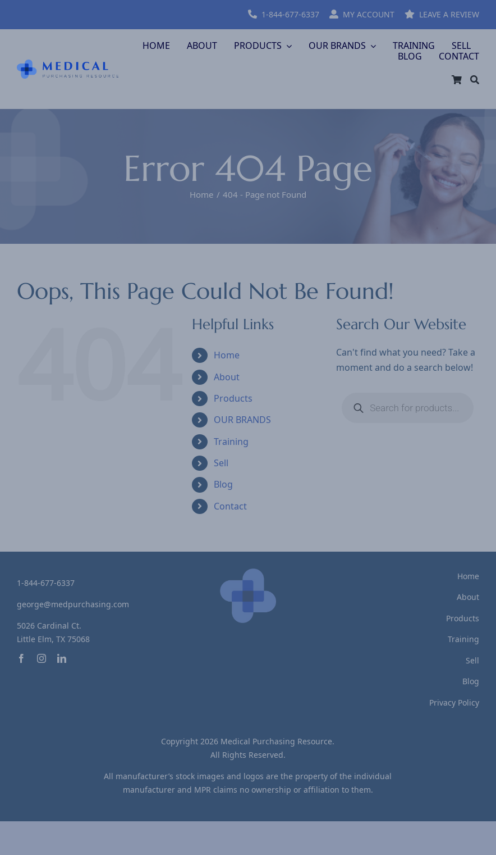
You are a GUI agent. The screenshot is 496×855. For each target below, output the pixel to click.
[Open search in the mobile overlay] (407, 408)
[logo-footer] (248, 573)
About (227, 377)
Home (227, 355)
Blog (223, 484)
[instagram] (41, 658)
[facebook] (21, 658)
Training (231, 441)
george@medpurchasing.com (73, 604)
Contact (230, 506)
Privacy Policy (454, 702)
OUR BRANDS (242, 419)
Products (233, 398)
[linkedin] (61, 658)
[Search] (474, 80)
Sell (221, 463)
